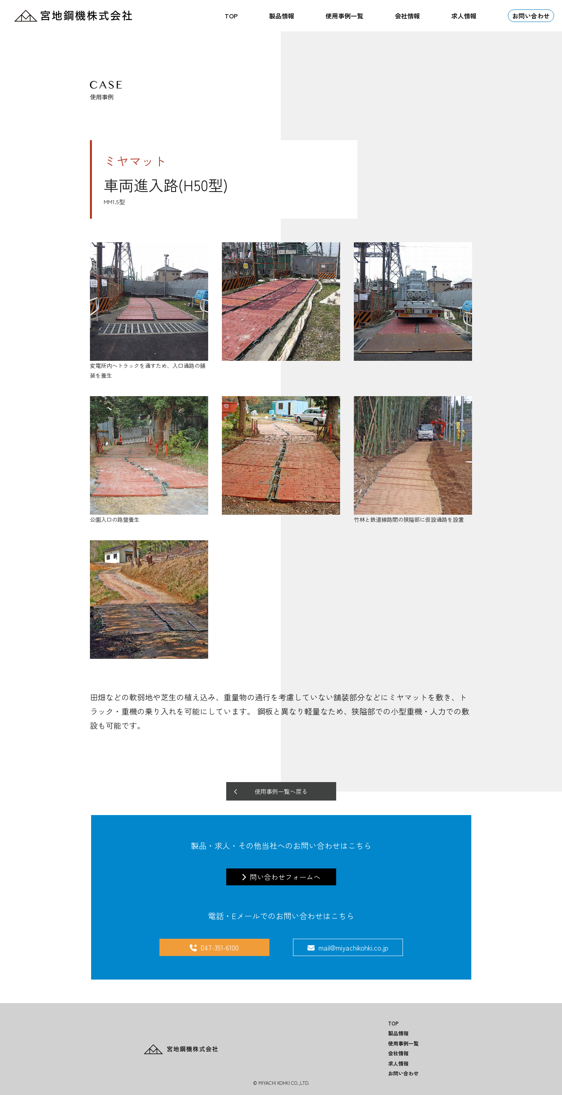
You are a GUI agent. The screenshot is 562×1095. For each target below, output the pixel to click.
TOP (231, 15)
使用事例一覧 (344, 15)
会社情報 (407, 15)
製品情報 (281, 15)
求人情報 (463, 15)
